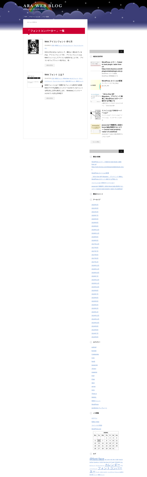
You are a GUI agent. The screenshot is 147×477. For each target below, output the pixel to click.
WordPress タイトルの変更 (112, 81)
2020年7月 (95, 215)
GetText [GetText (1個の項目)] (91, 462)
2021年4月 (95, 212)
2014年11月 (95, 319)
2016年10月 (95, 272)
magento (94, 372)
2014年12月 (95, 315)
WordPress (95, 404)
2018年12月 (95, 230)
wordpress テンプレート (99, 408)
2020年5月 (95, 219)
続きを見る (50, 65)
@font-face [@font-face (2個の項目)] (97, 459)
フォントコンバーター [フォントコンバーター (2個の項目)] (106, 469)
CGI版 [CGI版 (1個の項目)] (116, 459)
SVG (53, 45)
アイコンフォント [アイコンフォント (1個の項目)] (100, 465)
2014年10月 (95, 322)
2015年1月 (95, 312)
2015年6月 (95, 297)
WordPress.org (96, 429)
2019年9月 (95, 222)
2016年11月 (95, 269)
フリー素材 (45, 16)
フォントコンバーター (59, 81)
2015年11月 (95, 283)
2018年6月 (95, 237)
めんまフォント (74, 78)
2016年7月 (95, 276)
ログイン (94, 418)
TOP (25, 16)
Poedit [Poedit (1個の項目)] (112, 462)
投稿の (95, 422)
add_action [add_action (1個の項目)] (107, 459)
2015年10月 (95, 287)
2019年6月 (95, 226)
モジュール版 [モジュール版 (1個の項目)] (118, 472)
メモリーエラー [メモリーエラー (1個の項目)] (104, 472)
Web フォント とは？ (54, 74)
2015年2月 (95, 308)
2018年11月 (95, 233)
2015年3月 (95, 305)
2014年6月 (95, 337)
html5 (93, 361)
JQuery (94, 368)
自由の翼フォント (70, 81)
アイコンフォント (68, 45)
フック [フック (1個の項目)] (97, 472)
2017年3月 (95, 258)
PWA (93, 379)
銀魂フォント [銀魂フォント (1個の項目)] (101, 474)
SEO (93, 383)
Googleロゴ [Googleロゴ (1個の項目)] (96, 462)
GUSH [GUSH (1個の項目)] (101, 462)
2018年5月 (95, 240)
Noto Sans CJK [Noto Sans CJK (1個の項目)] (107, 462)
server (94, 386)
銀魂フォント (79, 81)
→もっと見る (95, 142)
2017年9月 (95, 247)
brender (94, 351)
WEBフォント (59, 45)
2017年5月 (95, 255)
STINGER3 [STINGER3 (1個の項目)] (117, 462)
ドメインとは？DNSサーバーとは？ (103, 183)
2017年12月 (95, 244)
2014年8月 (95, 330)
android (94, 347)
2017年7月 (95, 251)
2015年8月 (95, 290)
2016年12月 (95, 265)
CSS (53, 78)
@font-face (66, 78)
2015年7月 (95, 294)
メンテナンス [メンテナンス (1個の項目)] (111, 472)
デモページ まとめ (34, 16)
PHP (93, 376)
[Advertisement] (44, 120)
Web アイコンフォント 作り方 (58, 41)
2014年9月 (95, 326)
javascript (95, 365)
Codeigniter (95, 354)
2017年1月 (95, 262)
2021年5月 (95, 208)
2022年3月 (95, 205)
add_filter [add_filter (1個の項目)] (112, 459)
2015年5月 (95, 301)
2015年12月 (95, 280)
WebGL (94, 397)
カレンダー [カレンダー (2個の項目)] (112, 464)
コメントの (97, 425)
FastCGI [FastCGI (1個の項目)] (121, 459)
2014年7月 (95, 333)
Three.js (94, 393)
